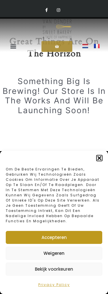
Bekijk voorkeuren (54, 269)
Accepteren (54, 237)
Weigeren (54, 253)
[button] (99, 158)
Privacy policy (54, 284)
